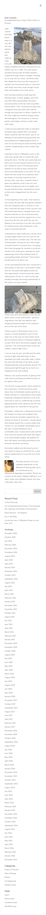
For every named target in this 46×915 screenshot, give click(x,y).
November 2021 (11, 609)
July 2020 (8, 658)
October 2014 (10, 822)
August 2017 (10, 712)
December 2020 (11, 643)
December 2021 (11, 605)
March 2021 (9, 632)
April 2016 (9, 761)
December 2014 (11, 814)
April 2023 (9, 564)
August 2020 (10, 655)
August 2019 (10, 677)
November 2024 (11, 552)
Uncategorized (10, 881)
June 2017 (9, 715)
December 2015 (11, 772)
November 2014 (11, 818)
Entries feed (9, 899)
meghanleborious (13, 20)
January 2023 (10, 567)
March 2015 (9, 803)
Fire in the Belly (11, 516)
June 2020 (9, 662)
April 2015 (9, 799)
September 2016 (11, 742)
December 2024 (11, 548)
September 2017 (11, 708)
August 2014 (10, 829)
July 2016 (8, 749)
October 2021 (10, 613)
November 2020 (11, 647)
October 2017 (10, 704)
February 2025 (10, 545)
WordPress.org (10, 906)
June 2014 (9, 837)
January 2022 (10, 601)
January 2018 (10, 696)
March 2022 (9, 594)
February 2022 (10, 598)
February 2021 (10, 636)
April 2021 (9, 628)
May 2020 (8, 666)
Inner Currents (11, 18)
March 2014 (9, 848)
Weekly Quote (10, 885)
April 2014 (9, 844)
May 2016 (8, 757)
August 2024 (10, 556)
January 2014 (10, 856)
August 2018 (10, 685)
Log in (7, 895)
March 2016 (9, 765)
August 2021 (10, 617)
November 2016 (11, 734)
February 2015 (10, 806)
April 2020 (9, 670)
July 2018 (8, 689)
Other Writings (10, 873)
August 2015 (10, 787)
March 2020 (9, 674)
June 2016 (9, 753)
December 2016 (11, 731)
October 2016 (10, 738)
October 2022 (10, 575)
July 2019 (8, 681)
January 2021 (10, 639)
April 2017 (9, 719)
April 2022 (9, 590)
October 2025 (10, 537)
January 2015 (10, 810)
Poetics (7, 877)
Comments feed (11, 902)
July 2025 (8, 541)
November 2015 (11, 776)
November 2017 (11, 700)
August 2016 (10, 746)
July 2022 (8, 586)
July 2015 (8, 791)
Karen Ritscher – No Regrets (16, 513)
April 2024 (9, 560)
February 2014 (10, 852)
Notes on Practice (12, 869)
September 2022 (11, 579)
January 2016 (10, 768)
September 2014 (11, 825)
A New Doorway (11, 502)
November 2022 (11, 571)
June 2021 (9, 624)
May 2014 (8, 840)
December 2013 (11, 859)
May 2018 (8, 693)
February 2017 (10, 723)
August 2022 (10, 583)
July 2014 (8, 833)
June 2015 (9, 795)
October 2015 (10, 780)
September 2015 (11, 784)
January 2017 (10, 727)
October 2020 (10, 651)
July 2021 (8, 620)
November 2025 (11, 533)
